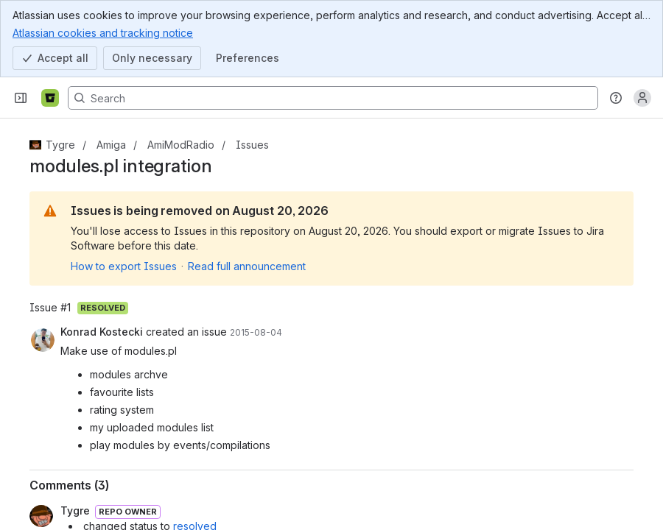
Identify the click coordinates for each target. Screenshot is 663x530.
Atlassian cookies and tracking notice (103, 32)
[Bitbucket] (50, 98)
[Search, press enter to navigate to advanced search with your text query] (333, 98)
